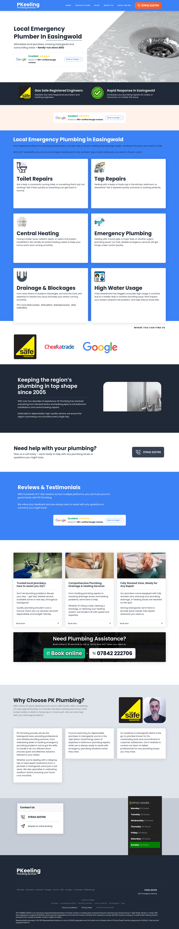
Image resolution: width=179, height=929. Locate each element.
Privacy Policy (87, 907)
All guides (54, 903)
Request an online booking (40, 826)
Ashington (68, 890)
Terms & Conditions (69, 907)
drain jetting (46, 305)
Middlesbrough (89, 890)
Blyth (62, 890)
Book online (64, 653)
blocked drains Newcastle (105, 908)
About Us (109, 5)
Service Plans (82, 5)
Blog (97, 5)
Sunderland (39, 890)
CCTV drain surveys (30, 305)
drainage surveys (62, 305)
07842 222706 (148, 452)
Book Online (124, 5)
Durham (56, 890)
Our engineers (114, 903)
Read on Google (73, 59)
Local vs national (100, 903)
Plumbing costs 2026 (68, 903)
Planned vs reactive (85, 903)
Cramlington (78, 890)
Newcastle (20, 890)
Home (68, 5)
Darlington (48, 890)
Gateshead (30, 890)
